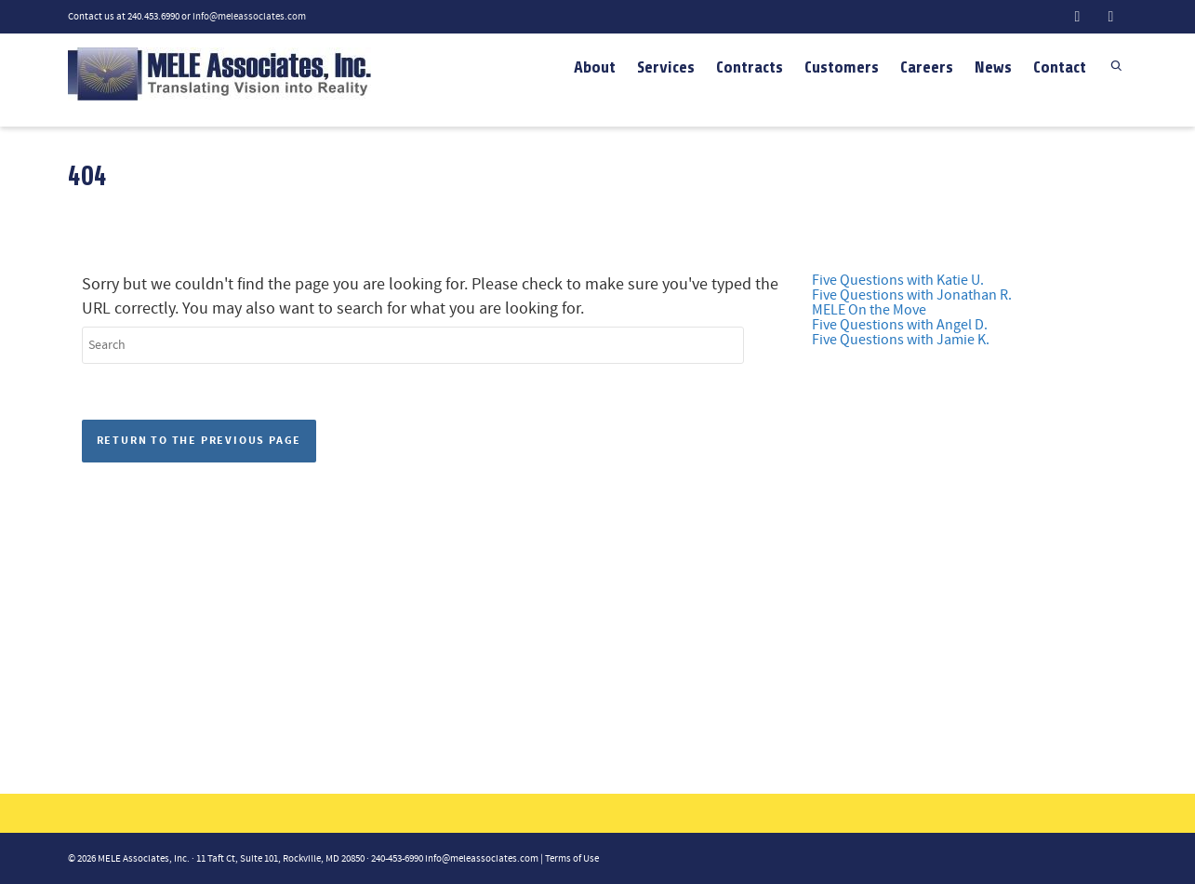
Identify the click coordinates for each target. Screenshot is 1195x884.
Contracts (749, 67)
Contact (1059, 67)
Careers (926, 67)
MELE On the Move (869, 310)
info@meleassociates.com (249, 16)
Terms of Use (572, 858)
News (993, 67)
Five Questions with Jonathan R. (912, 295)
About (595, 67)
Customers (841, 67)
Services (666, 67)
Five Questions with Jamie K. (900, 339)
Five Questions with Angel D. (900, 324)
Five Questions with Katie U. (898, 280)
